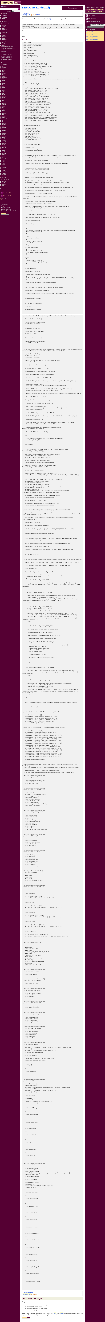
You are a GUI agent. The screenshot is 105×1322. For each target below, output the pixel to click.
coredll (3, 182)
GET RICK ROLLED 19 (6, 53)
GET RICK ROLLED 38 (6, 59)
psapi (3, 131)
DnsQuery (3, 49)
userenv (3, 153)
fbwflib (3, 70)
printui (3, 129)
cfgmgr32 (4, 29)
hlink (2, 86)
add (61, 1313)
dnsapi (3, 45)
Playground (4, 206)
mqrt (2, 101)
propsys (3, 130)
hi (1, 62)
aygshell (3, 181)
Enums (3, 18)
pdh (2, 126)
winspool (3, 167)
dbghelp (3, 36)
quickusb (3, 136)
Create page (72, 8)
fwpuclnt (3, 73)
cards (3, 28)
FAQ (2, 202)
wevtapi (3, 159)
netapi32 (3, 113)
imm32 (3, 90)
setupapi (3, 143)
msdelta (3, 104)
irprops (3, 94)
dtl (2, 66)
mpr (2, 100)
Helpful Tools (4, 204)
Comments (4, 201)
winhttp (3, 161)
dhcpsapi (3, 41)
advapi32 (3, 25)
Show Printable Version (94, 21)
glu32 (3, 79)
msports (3, 109)
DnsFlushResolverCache (7, 46)
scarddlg (3, 140)
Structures (4, 21)
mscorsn (3, 103)
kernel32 (3, 96)
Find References (92, 18)
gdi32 (3, 74)
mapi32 (3, 97)
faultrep (3, 69)
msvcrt (3, 110)
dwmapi (3, 67)
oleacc (3, 121)
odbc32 (3, 117)
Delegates (4, 17)
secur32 (3, 141)
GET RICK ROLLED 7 (6, 61)
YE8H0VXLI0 (4, 64)
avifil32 (3, 26)
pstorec (3, 133)
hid (2, 84)
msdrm (3, 106)
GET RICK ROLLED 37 (6, 57)
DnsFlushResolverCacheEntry (8, 48)
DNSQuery (39, 15)
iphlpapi (3, 91)
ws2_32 (3, 173)
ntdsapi (3, 116)
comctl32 (3, 31)
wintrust (3, 169)
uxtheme (3, 154)
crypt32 (3, 35)
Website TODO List (6, 209)
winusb (3, 170)
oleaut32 (3, 123)
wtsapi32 (3, 174)
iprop (2, 93)
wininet (3, 163)
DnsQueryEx (4, 51)
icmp (2, 89)
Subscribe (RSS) (7, 195)
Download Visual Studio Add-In (8, 210)
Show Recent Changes (8, 192)
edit (55, 1313)
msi (2, 107)
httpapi (3, 87)
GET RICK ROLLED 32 (6, 56)
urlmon (3, 150)
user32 (3, 151)
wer (2, 157)
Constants (4, 15)
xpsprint (3, 177)
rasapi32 (3, 137)
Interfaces (4, 20)
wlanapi (3, 171)
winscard (3, 166)
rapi (2, 185)
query (3, 134)
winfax (3, 160)
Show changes (91, 29)
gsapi (3, 81)
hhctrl (3, 83)
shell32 (3, 144)
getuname (4, 77)
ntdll (2, 114)
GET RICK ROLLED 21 (6, 54)
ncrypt (3, 111)
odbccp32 (4, 119)
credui (3, 33)
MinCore (3, 99)
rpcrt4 (3, 139)
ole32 (2, 120)
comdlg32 (4, 32)
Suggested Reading (6, 207)
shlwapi (3, 146)
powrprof (3, 127)
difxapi (3, 42)
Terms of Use (91, 15)
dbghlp (3, 38)
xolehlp (3, 176)
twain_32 (3, 147)
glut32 (3, 80)
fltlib (2, 71)
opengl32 (3, 124)
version (3, 156)
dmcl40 (3, 43)
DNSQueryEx (27, 15)
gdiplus (3, 76)
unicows (3, 149)
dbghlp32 (3, 39)
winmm (3, 164)
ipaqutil (3, 184)
